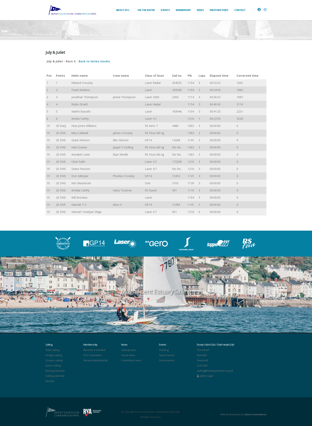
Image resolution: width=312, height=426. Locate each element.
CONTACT (240, 10)
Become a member (94, 350)
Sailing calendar (55, 376)
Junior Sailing (53, 365)
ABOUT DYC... (123, 10)
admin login (205, 376)
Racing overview (55, 370)
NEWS (200, 10)
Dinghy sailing (54, 355)
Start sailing (52, 350)
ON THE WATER (146, 10)
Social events (167, 360)
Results (50, 381)
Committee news (131, 360)
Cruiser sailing (54, 360)
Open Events (166, 355)
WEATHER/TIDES (219, 10)
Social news (128, 355)
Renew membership (95, 360)
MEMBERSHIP (183, 10)
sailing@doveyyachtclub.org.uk (215, 370)
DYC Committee (92, 355)
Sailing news (128, 350)
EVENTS (165, 10)
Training (164, 350)
